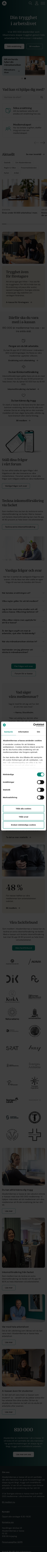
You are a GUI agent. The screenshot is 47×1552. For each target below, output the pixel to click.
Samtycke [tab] (8, 732)
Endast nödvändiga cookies (23, 825)
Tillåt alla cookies (23, 809)
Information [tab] (23, 732)
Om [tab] (38, 732)
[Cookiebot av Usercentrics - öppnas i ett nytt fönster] (33, 725)
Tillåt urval (23, 817)
